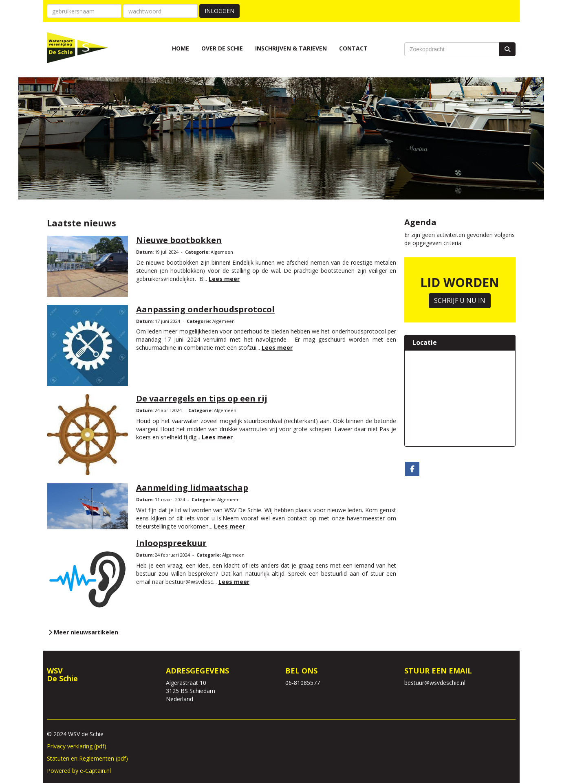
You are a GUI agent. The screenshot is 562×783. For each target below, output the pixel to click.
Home (180, 48)
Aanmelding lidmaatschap (192, 487)
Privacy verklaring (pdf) (76, 746)
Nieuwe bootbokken (179, 240)
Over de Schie (222, 48)
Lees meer (224, 279)
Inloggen (219, 11)
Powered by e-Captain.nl (79, 770)
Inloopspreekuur (171, 542)
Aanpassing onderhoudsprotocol (205, 309)
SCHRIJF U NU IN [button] (459, 300)
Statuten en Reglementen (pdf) (87, 758)
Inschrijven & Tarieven (291, 48)
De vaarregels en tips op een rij (201, 398)
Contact (353, 48)
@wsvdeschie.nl (434, 682)
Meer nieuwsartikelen (83, 632)
